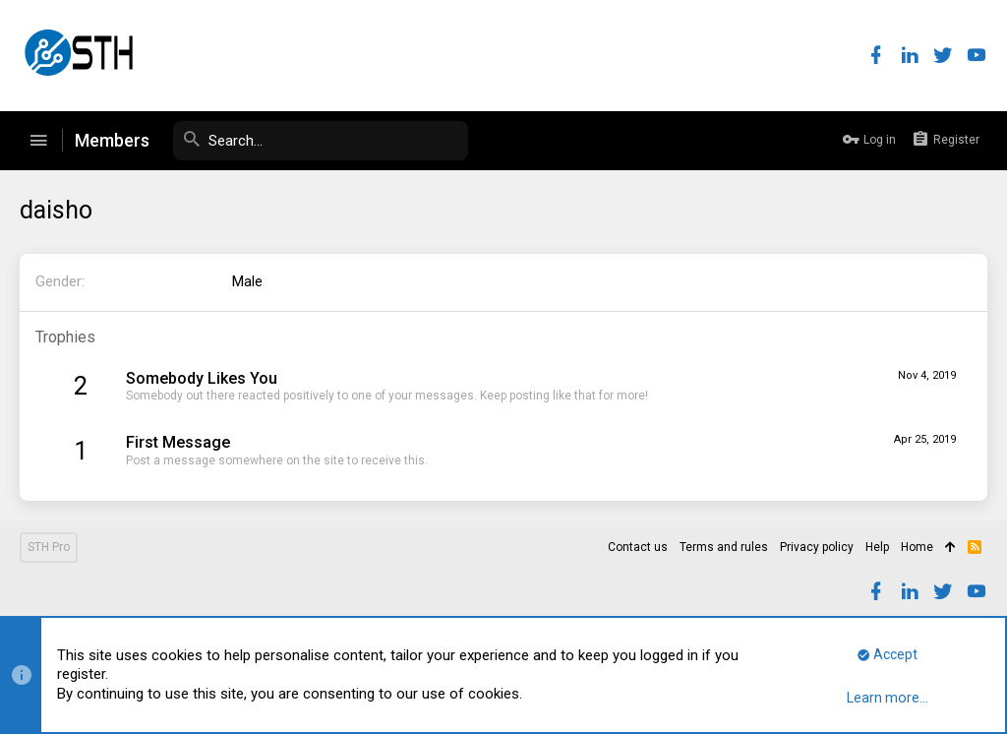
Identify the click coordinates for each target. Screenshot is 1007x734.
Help (877, 547)
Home (917, 547)
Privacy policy (817, 547)
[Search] (320, 140)
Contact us (638, 547)
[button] (38, 141)
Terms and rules (724, 547)
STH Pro (49, 547)
